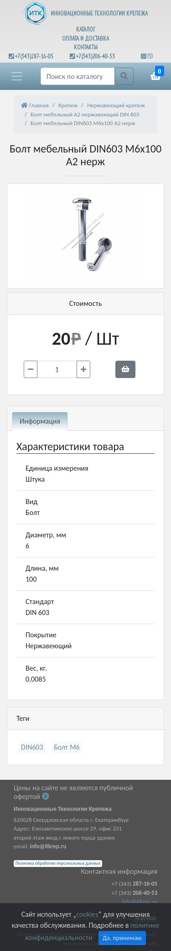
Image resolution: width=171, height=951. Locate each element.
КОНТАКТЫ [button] (86, 47)
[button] (17, 76)
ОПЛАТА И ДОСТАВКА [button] (85, 38)
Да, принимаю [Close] (122, 938)
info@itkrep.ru (139, 901)
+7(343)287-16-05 (34, 56)
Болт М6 (67, 747)
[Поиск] (78, 76)
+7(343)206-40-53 (95, 56)
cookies (87, 914)
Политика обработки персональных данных (58, 863)
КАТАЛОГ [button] (85, 29)
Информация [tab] (40, 421)
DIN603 (32, 747)
